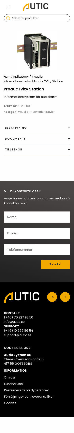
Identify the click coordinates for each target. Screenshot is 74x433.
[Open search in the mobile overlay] (37, 18)
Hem (7, 77)
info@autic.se (14, 321)
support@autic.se (17, 335)
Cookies (10, 403)
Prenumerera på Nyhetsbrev (26, 390)
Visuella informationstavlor (36, 112)
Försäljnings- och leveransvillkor (29, 396)
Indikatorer (21, 77)
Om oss (10, 377)
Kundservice (13, 384)
